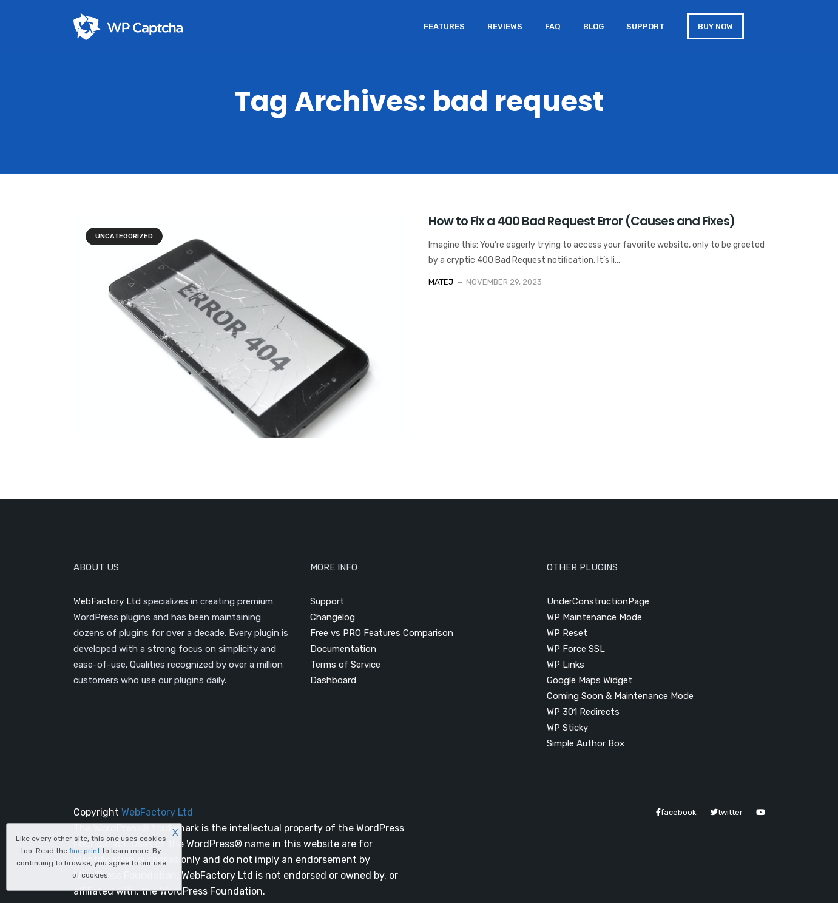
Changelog (332, 617)
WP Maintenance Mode (594, 617)
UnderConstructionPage (598, 601)
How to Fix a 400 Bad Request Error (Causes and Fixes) (581, 220)
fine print (84, 851)
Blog (593, 26)
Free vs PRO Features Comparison (381, 632)
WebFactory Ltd (107, 601)
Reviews (504, 26)
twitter (726, 812)
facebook (676, 812)
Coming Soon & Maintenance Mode (620, 696)
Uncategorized (124, 236)
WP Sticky (567, 727)
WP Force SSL (576, 648)
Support (645, 26)
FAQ (553, 26)
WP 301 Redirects (583, 711)
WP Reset (567, 632)
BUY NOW (715, 26)
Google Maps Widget (589, 680)
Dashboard (333, 680)
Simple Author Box (585, 743)
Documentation (343, 648)
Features (444, 26)
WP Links (565, 664)
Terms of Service (345, 664)
